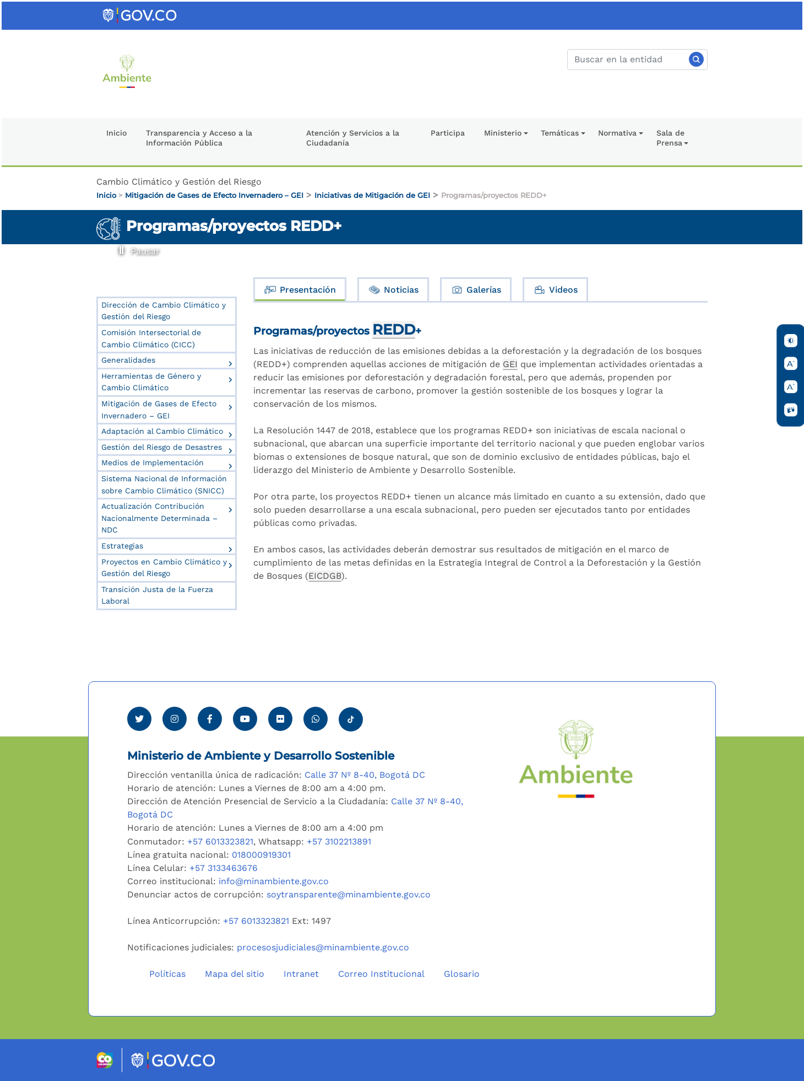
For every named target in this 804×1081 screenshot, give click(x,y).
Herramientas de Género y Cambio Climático (151, 382)
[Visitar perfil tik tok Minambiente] (351, 716)
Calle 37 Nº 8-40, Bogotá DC (365, 775)
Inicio (116, 132)
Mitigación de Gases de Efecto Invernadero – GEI (214, 195)
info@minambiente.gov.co (274, 881)
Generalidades (128, 360)
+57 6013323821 (220, 841)
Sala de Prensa (670, 138)
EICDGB (324, 576)
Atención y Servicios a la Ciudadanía (352, 138)
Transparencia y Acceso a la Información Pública (199, 138)
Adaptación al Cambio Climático (162, 431)
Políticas (167, 974)
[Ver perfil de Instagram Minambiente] (174, 719)
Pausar (120, 246)
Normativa (617, 132)
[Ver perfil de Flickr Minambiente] (280, 719)
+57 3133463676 (223, 868)
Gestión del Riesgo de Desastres (161, 447)
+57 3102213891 (339, 841)
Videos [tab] (555, 289)
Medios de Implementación (152, 462)
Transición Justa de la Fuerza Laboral (157, 595)
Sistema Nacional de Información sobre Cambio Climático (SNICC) (164, 484)
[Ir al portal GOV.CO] (140, 14)
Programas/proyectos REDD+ (494, 195)
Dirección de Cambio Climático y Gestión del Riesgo (163, 310)
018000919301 (261, 854)
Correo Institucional (381, 974)
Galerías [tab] (475, 289)
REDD (393, 329)
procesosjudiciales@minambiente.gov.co (323, 947)
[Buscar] (637, 59)
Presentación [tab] (300, 289)
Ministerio (502, 132)
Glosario (462, 974)
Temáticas (560, 132)
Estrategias (122, 545)
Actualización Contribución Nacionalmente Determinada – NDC (159, 518)
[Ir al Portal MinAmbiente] (126, 70)
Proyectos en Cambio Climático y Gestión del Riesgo (164, 567)
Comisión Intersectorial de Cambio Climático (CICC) (151, 338)
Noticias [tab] (393, 289)
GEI (510, 364)
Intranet (301, 974)
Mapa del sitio (234, 974)
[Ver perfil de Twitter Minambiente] (139, 719)
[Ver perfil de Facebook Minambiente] (210, 719)
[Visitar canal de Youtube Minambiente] (245, 719)
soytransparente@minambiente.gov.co (349, 894)
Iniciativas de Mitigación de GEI (372, 195)
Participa (448, 132)
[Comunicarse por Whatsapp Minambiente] (315, 719)
